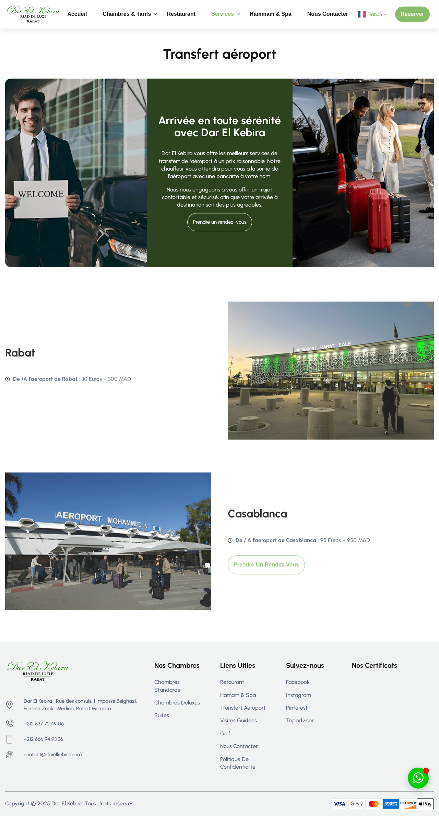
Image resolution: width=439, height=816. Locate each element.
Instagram (298, 695)
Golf (225, 733)
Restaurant (181, 14)
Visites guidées (238, 720)
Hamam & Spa (238, 695)
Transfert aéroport (243, 707)
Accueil (77, 14)
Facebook (298, 682)
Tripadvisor (300, 720)
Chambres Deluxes (177, 702)
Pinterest (297, 707)
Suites (161, 715)
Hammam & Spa (271, 14)
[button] (412, 14)
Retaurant (232, 682)
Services (222, 14)
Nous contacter (327, 14)
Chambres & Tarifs (127, 14)
